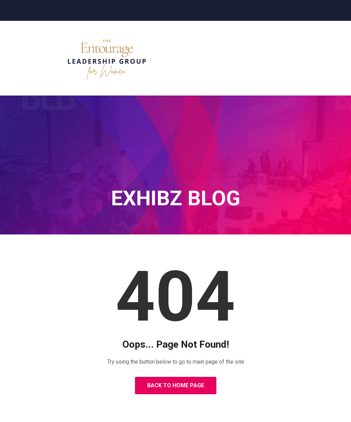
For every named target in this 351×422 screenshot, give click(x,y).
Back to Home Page (175, 385)
